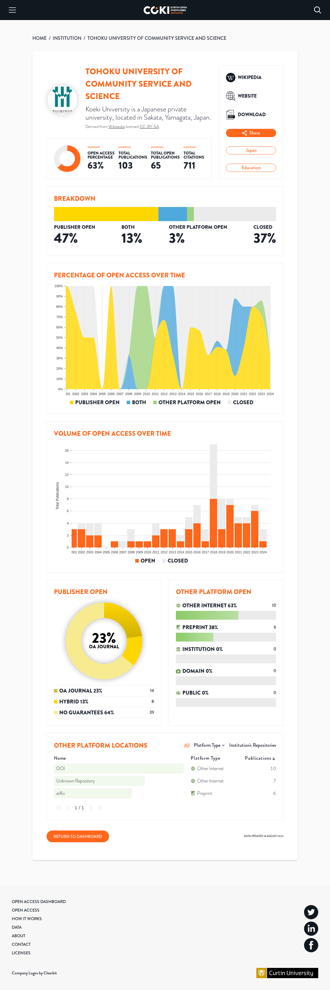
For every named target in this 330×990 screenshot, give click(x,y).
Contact (21, 944)
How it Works (27, 919)
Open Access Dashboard (39, 902)
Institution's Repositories (252, 745)
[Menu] (12, 10)
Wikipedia (116, 126)
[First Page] (58, 808)
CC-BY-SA (149, 126)
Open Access (25, 910)
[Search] (318, 10)
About (18, 936)
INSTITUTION (67, 38)
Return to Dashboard (78, 836)
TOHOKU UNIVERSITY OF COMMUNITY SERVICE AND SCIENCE (157, 38)
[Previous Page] (68, 808)
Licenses (21, 953)
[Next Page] (90, 808)
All (187, 745)
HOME (39, 38)
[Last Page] (100, 808)
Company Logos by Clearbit (34, 973)
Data (17, 927)
